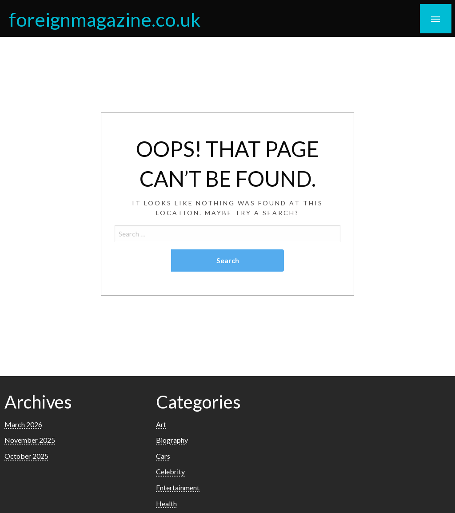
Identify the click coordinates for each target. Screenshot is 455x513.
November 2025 (29, 440)
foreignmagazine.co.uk (104, 19)
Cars (163, 456)
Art (161, 424)
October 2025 (26, 456)
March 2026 (23, 424)
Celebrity (170, 471)
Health (166, 503)
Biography (172, 440)
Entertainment (178, 487)
